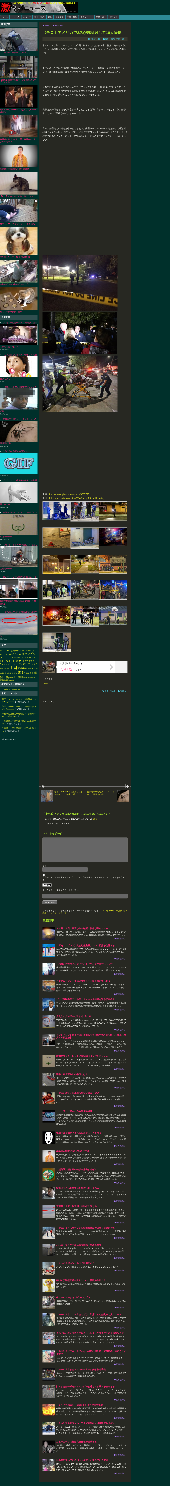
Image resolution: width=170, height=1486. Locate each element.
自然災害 (60, 17)
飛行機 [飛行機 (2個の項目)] (11, 680)
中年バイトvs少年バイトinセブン (15, 284)
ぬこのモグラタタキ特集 (11, 312)
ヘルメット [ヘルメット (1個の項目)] (5, 668)
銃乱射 (113, 691)
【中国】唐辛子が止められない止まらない (77, 1093)
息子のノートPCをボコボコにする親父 (17, 224)
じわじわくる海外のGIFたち (15, 451)
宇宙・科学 (72, 17)
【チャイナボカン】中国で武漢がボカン (76, 1263)
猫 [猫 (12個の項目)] (7, 677)
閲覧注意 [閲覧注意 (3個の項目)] (4, 680)
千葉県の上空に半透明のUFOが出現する (76, 1206)
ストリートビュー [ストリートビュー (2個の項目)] (28, 657)
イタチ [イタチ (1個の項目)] (24, 650)
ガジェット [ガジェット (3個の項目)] (8, 657)
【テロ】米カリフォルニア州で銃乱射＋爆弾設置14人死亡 (85, 1423)
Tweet (45, 683)
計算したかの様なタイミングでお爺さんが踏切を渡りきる (85, 1386)
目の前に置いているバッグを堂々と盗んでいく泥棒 (82, 1460)
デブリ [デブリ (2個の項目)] (31, 661)
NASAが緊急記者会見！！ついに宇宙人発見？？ (80, 1280)
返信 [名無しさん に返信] (95, 819)
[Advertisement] (124, 7)
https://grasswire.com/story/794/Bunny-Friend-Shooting (76, 498)
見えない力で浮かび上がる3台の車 (73, 1016)
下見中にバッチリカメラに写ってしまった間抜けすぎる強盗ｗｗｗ (90, 1333)
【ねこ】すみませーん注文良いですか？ (18, 196)
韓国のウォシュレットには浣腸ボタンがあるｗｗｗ (82, 1056)
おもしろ (15, 17)
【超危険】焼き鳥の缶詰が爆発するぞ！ (76, 1169)
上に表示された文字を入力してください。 (61, 890)
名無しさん (12, 716)
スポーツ (27, 17)
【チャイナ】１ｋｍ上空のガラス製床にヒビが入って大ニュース (89, 1314)
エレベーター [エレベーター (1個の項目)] (4, 654)
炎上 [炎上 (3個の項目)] (32, 673)
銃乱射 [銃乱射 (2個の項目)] (33, 678)
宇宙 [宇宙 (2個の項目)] (33, 668)
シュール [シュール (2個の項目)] (17, 657)
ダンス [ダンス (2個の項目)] (15, 661)
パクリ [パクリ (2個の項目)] (18, 664)
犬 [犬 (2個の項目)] (4, 678)
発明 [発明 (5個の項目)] (20, 677)
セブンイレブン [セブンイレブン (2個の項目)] (6, 661)
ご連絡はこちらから (11, 689)
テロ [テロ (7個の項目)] (21, 660)
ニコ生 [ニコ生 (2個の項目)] (8, 664)
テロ (106, 691)
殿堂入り (114, 17)
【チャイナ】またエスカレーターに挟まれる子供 (81, 1369)
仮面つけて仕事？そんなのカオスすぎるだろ (78, 1132)
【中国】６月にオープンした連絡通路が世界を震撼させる (85, 1228)
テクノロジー (87, 17)
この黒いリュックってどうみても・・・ (18, 52)
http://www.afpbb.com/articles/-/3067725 (69, 494)
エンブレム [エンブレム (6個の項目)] (15, 653)
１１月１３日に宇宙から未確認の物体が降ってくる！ (83, 928)
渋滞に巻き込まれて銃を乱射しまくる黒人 (77, 1188)
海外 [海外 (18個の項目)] (21, 673)
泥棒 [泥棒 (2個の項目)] (15, 673)
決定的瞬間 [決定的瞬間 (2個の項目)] (9, 673)
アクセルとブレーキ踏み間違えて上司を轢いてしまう (83, 981)
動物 (50, 17)
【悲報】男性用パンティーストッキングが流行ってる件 (84, 964)
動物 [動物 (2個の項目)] (29, 668)
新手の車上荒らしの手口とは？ (72, 1074)
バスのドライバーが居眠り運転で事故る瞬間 (78, 1245)
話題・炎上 (101, 17)
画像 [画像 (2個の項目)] (11, 678)
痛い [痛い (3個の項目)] (16, 677)
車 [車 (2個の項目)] (29, 678)
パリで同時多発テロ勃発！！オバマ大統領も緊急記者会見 (85, 999)
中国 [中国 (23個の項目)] (13, 668)
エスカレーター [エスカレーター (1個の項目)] (31, 650)
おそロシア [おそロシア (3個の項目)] (16, 650)
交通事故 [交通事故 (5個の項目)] (22, 668)
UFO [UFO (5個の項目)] (8, 650)
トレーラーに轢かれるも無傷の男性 (74, 1111)
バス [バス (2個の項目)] (13, 664)
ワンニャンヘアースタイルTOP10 (15, 257)
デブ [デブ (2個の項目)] (26, 661)
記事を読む (120, 939)
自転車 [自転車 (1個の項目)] (25, 677)
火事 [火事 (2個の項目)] (27, 673)
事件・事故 (39, 17)
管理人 (123, 691)
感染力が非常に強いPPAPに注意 (14, 169)
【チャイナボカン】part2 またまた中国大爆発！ (80, 1405)
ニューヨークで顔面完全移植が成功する (76, 1442)
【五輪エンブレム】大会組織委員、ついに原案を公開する (85, 945)
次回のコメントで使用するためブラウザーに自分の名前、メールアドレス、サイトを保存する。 (83, 878)
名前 (44, 866)
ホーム (5, 17)
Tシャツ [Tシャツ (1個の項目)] (2, 650)
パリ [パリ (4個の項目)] (24, 664)
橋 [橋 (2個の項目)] (3, 673)
